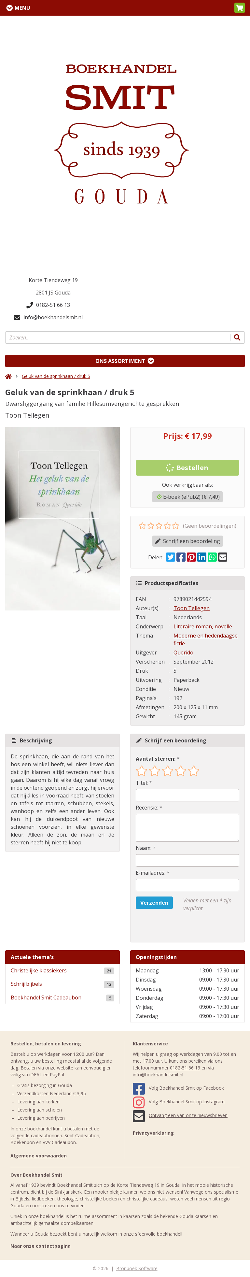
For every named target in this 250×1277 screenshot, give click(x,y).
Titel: (142, 782)
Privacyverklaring (153, 1133)
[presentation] (177, 927)
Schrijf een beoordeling (187, 541)
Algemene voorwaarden (38, 1156)
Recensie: (147, 807)
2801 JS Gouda (53, 292)
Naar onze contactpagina (40, 1246)
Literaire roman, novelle (203, 626)
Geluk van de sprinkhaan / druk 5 (56, 376)
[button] (239, 8)
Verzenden (154, 902)
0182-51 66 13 (48, 304)
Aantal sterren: (155, 758)
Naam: (143, 848)
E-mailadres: (150, 872)
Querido (183, 652)
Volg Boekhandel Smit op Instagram (179, 1101)
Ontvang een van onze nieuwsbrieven (180, 1115)
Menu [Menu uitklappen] (22, 7)
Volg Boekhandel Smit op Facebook (178, 1088)
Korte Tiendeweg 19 (53, 280)
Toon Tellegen (192, 608)
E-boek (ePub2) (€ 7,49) (188, 496)
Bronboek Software (137, 1268)
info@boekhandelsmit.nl (48, 317)
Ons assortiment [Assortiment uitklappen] (120, 361)
